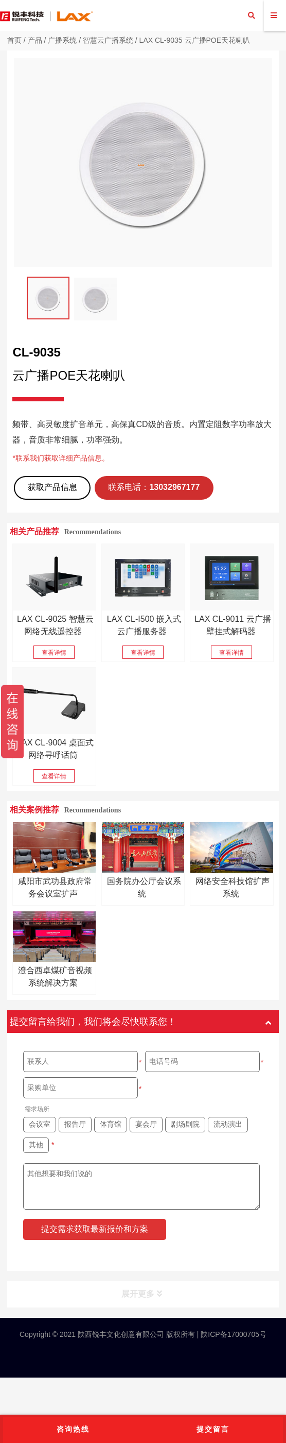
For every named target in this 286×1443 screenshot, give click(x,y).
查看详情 (54, 652)
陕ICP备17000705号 (232, 1334)
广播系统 (62, 40)
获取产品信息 (52, 487)
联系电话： (154, 487)
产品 (35, 40)
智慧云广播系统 (108, 40)
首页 (14, 40)
